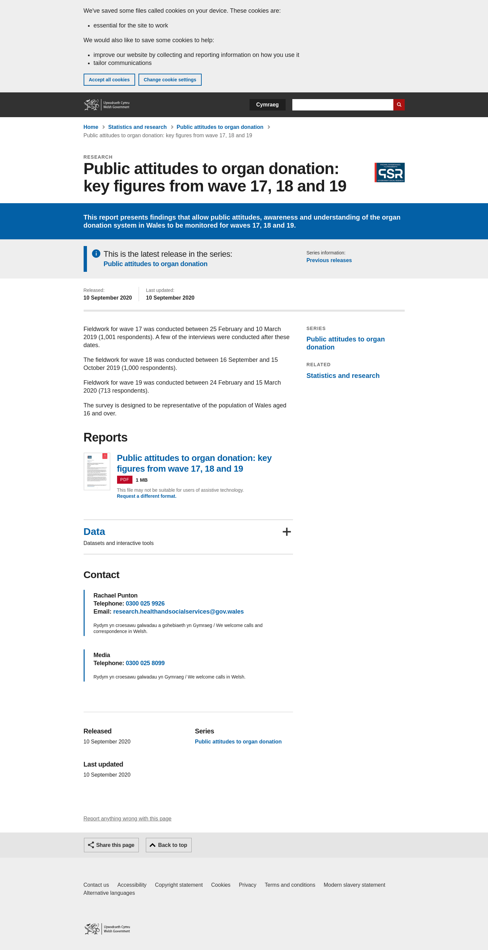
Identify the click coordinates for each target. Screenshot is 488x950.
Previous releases (329, 260)
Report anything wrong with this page (128, 818)
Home (91, 127)
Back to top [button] (172, 845)
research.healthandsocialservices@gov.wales (178, 611)
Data (94, 531)
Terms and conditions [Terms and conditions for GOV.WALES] (290, 885)
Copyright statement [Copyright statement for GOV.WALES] (179, 885)
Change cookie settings (170, 79)
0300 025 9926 (145, 603)
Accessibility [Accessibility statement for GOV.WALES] (132, 885)
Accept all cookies (109, 79)
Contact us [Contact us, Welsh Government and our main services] (96, 885)
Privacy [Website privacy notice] (247, 885)
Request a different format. (147, 496)
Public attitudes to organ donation (220, 127)
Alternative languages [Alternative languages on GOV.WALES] (109, 893)
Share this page (115, 845)
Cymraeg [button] (267, 104)
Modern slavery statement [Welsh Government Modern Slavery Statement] (354, 885)
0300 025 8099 (145, 663)
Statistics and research (137, 127)
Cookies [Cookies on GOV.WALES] (220, 885)
